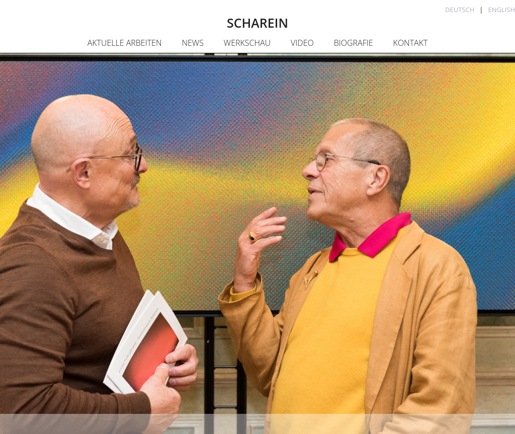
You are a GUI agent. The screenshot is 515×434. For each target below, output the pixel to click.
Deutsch (459, 9)
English (501, 9)
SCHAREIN (257, 22)
